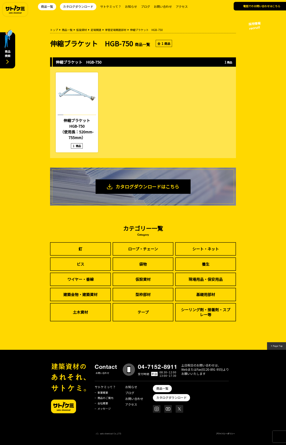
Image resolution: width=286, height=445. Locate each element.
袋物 (143, 264)
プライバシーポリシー (225, 433)
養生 (205, 264)
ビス (80, 264)
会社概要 (102, 403)
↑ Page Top (277, 346)
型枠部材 (143, 294)
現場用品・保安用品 (206, 279)
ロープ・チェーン (143, 249)
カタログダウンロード (78, 6)
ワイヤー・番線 (80, 279)
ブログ (145, 6)
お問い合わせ (163, 6)
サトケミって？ (110, 6)
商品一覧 (47, 6)
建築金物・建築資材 (80, 294)
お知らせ (131, 6)
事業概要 (102, 392)
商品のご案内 (105, 398)
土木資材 (80, 312)
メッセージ (104, 408)
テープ (143, 312)
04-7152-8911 (157, 366)
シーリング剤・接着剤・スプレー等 (205, 312)
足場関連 (96, 30)
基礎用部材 (205, 294)
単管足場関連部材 (115, 30)
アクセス (182, 6)
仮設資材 (81, 30)
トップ (54, 30)
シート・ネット (205, 249)
